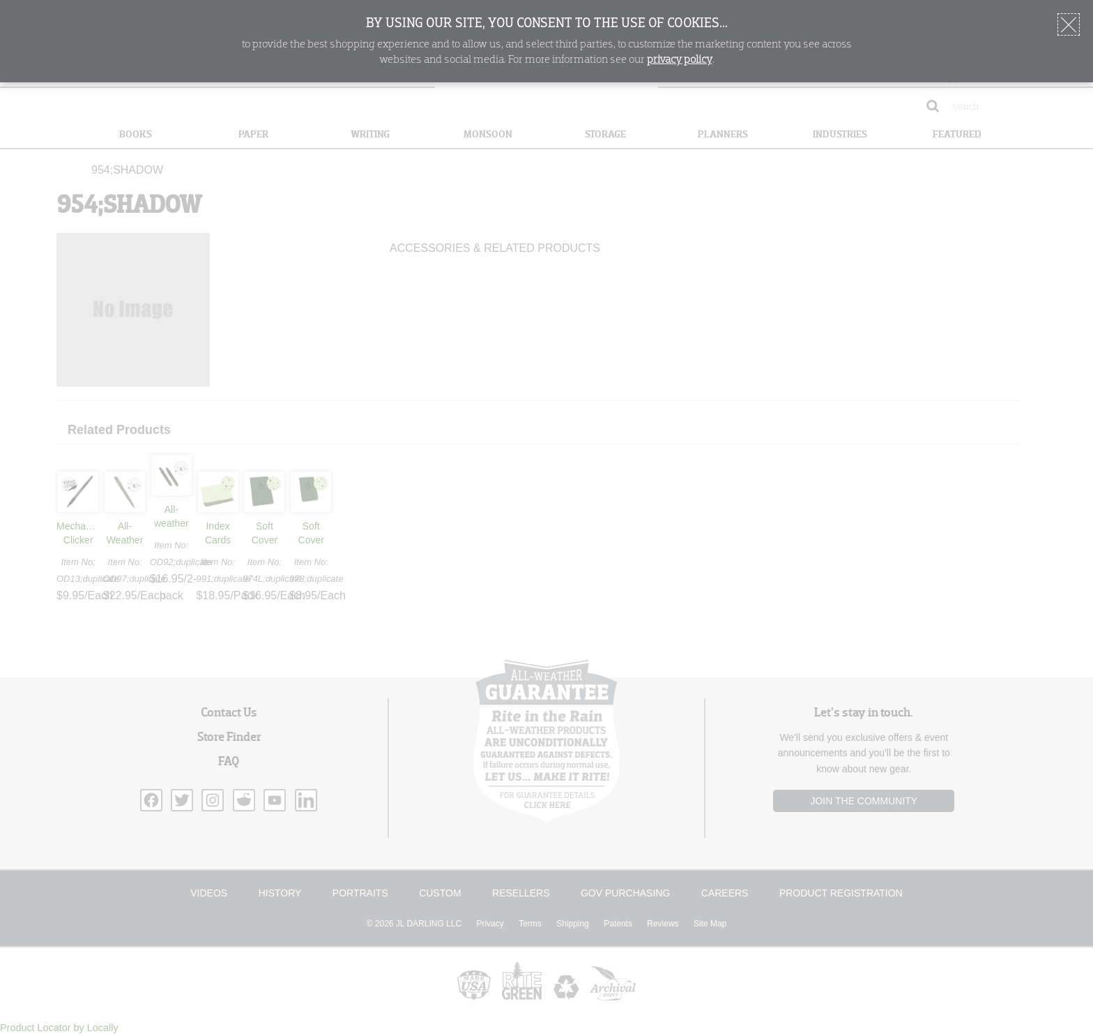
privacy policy (679, 60)
